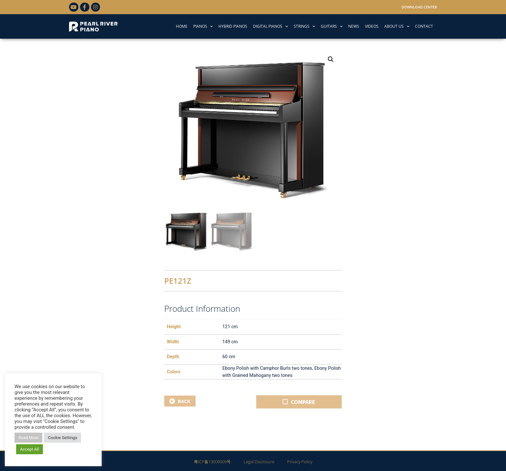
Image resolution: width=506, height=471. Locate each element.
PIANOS (203, 26)
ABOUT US (396, 26)
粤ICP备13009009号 (212, 460)
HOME (181, 26)
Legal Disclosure (259, 460)
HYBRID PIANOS (232, 26)
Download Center (419, 7)
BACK (179, 400)
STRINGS (304, 26)
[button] (331, 59)
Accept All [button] (29, 449)
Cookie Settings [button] (62, 437)
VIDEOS (372, 26)
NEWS (353, 26)
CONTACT (424, 26)
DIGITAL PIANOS (270, 26)
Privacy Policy (299, 460)
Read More (28, 437)
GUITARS (331, 26)
